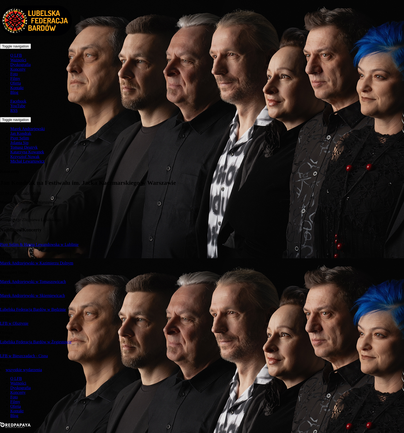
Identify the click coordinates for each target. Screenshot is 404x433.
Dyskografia (20, 64)
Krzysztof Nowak (24, 156)
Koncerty (18, 69)
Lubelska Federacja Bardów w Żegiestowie (35, 342)
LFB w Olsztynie (14, 323)
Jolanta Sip (19, 142)
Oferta (15, 83)
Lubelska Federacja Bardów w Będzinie (33, 309)
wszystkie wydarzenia (24, 370)
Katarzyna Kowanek (27, 152)
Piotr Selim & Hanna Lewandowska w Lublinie (39, 244)
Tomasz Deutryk (24, 147)
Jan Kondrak (20, 133)
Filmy (15, 78)
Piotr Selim (19, 138)
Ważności (18, 60)
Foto (14, 74)
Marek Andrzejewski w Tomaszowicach (33, 281)
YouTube (17, 106)
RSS (14, 110)
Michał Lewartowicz (27, 161)
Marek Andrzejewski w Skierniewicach (32, 295)
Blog (14, 92)
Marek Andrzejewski (27, 129)
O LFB (16, 55)
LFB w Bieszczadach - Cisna (24, 356)
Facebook (18, 101)
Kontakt (17, 88)
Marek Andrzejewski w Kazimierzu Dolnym (36, 263)
